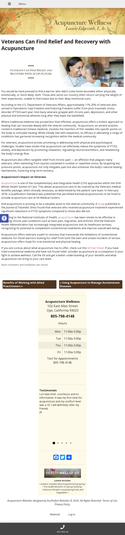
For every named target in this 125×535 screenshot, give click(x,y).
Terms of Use (109, 500)
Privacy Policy (62, 504)
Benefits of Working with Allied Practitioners (23, 284)
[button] (4, 218)
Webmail (55, 514)
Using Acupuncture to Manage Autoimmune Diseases (90, 284)
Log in (71, 514)
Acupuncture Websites (19, 500)
